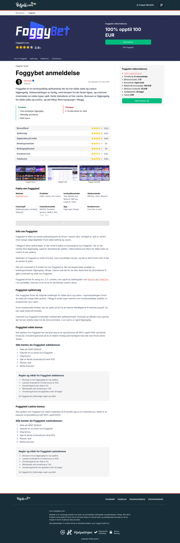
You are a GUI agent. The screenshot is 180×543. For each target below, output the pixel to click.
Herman (28, 80)
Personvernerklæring (137, 499)
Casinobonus (56, 59)
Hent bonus (128, 42)
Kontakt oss (122, 499)
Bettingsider (20, 13)
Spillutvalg (33, 59)
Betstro (92, 279)
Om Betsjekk (110, 499)
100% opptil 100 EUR (133, 73)
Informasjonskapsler (155, 499)
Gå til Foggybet (128, 47)
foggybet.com (22, 196)
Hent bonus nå (142, 100)
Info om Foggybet (20, 59)
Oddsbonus (44, 59)
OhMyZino (104, 279)
